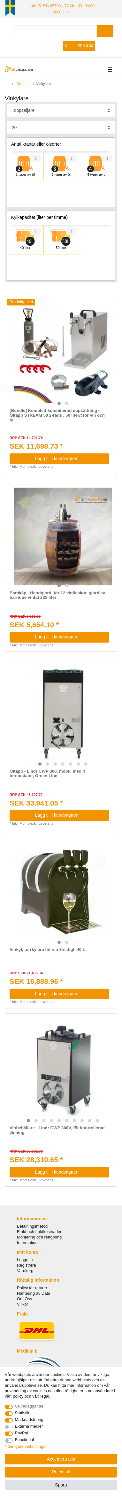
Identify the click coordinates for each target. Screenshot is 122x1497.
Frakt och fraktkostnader (39, 1231)
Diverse (21, 83)
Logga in (25, 1259)
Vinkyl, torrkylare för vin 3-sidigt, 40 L (47, 949)
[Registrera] (48, 45)
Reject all (61, 1471)
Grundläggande (29, 1406)
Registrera (26, 1264)
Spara (61, 1484)
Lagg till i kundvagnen (69, 458)
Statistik (22, 1412)
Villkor (22, 1303)
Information (27, 1242)
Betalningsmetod (32, 1225)
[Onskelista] (58, 45)
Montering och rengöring (39, 1236)
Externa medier (29, 1426)
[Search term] (55, 31)
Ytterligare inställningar (26, 1446)
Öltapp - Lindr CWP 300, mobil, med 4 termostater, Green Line (47, 773)
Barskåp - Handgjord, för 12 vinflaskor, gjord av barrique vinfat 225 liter (57, 594)
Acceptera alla (61, 1459)
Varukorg (25, 1270)
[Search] (105, 31)
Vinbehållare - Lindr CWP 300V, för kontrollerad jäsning (57, 1130)
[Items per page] (61, 127)
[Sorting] (61, 110)
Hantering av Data (33, 1293)
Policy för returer (32, 1287)
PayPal (21, 1433)
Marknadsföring (29, 1419)
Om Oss (24, 1298)
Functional (24, 1439)
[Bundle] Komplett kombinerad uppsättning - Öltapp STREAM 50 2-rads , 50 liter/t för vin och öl (57, 415)
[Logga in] (38, 45)
